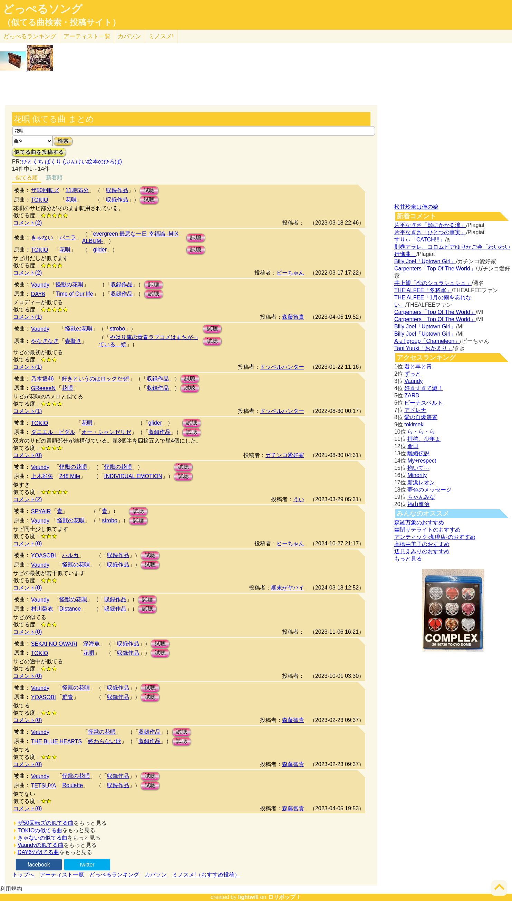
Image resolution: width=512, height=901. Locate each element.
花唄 (71, 199)
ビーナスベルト (423, 403)
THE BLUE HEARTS (56, 741)
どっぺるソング (43, 9)
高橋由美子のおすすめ (422, 544)
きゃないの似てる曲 (42, 838)
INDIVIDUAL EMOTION (133, 476)
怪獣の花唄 (69, 284)
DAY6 (38, 294)
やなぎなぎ (45, 341)
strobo (117, 328)
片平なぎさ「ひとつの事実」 (430, 232)
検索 (63, 141)
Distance (70, 609)
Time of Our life (74, 294)
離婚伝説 (418, 453)
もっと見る (408, 559)
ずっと (412, 374)
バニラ (67, 237)
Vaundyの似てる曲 (41, 845)
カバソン (129, 36)
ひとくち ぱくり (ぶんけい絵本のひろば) (71, 162)
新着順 (54, 177)
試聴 (149, 190)
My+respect (421, 461)
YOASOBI (43, 555)
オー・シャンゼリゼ (106, 432)
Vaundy (40, 285)
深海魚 (91, 643)
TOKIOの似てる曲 (40, 830)
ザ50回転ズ (45, 190)
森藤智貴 (293, 317)
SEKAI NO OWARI (54, 644)
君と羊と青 (418, 366)
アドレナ (415, 410)
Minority (417, 475)
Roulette (72, 785)
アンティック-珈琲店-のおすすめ (434, 537)
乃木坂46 (42, 379)
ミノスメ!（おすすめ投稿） (206, 875)
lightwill (248, 897)
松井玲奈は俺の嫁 (416, 207)
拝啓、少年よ (424, 439)
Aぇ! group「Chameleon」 (427, 341)
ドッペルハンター (282, 367)
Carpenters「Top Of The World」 (435, 268)
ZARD (411, 395)
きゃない (42, 237)
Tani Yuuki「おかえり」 (423, 348)
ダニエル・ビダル (53, 432)
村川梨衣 (42, 609)
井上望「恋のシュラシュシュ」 (433, 283)
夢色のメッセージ (429, 490)
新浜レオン (421, 482)
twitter (87, 865)
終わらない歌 (104, 741)
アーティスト (87, 36)
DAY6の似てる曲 (38, 852)
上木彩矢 (42, 476)
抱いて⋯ (418, 468)
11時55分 (77, 190)
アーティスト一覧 (62, 875)
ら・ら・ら (421, 432)
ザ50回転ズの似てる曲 (46, 823)
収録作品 (117, 190)
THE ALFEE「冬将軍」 (423, 290)
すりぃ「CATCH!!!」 (419, 239)
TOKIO (39, 200)
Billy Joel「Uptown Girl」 (425, 261)
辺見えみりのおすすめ (422, 551)
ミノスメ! (161, 36)
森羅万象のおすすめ (419, 522)
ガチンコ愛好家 (284, 455)
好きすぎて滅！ (423, 388)
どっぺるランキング (114, 875)
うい (298, 499)
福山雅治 (418, 504)
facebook (39, 865)
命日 (412, 446)
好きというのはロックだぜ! (95, 379)
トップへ (23, 875)
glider (100, 250)
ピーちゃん (290, 273)
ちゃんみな (421, 497)
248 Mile (69, 476)
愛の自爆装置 (420, 417)
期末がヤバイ (287, 588)
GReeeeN (43, 388)
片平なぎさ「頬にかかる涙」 (430, 225)
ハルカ (70, 555)
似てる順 (27, 177)
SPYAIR (41, 511)
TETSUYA (43, 786)
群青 (67, 697)
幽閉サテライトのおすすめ (427, 530)
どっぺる (29, 36)
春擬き (73, 341)
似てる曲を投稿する (39, 152)
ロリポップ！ (284, 897)
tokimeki (414, 424)
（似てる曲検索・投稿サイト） (61, 22)
